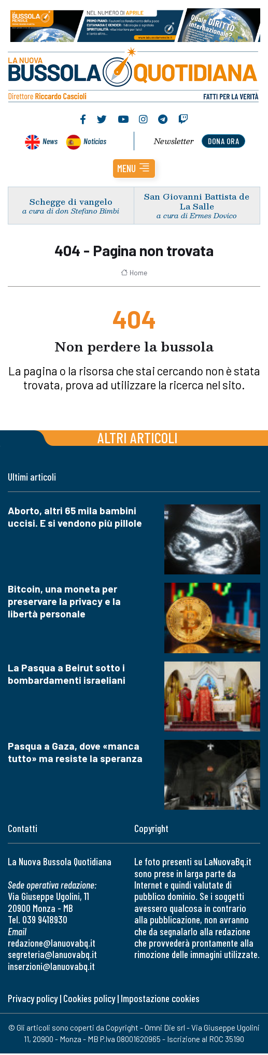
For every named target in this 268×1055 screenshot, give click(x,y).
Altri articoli (137, 437)
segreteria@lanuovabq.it (52, 954)
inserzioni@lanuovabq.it (51, 966)
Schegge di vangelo (71, 201)
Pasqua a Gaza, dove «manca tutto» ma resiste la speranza (75, 752)
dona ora (223, 141)
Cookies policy (89, 998)
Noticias (94, 141)
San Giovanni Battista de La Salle (196, 201)
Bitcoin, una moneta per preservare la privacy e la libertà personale (64, 601)
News (50, 141)
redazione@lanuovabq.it (51, 943)
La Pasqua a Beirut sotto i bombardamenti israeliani (66, 674)
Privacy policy (33, 998)
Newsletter (174, 141)
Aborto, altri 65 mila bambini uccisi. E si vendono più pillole (75, 516)
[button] (134, 168)
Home (134, 273)
